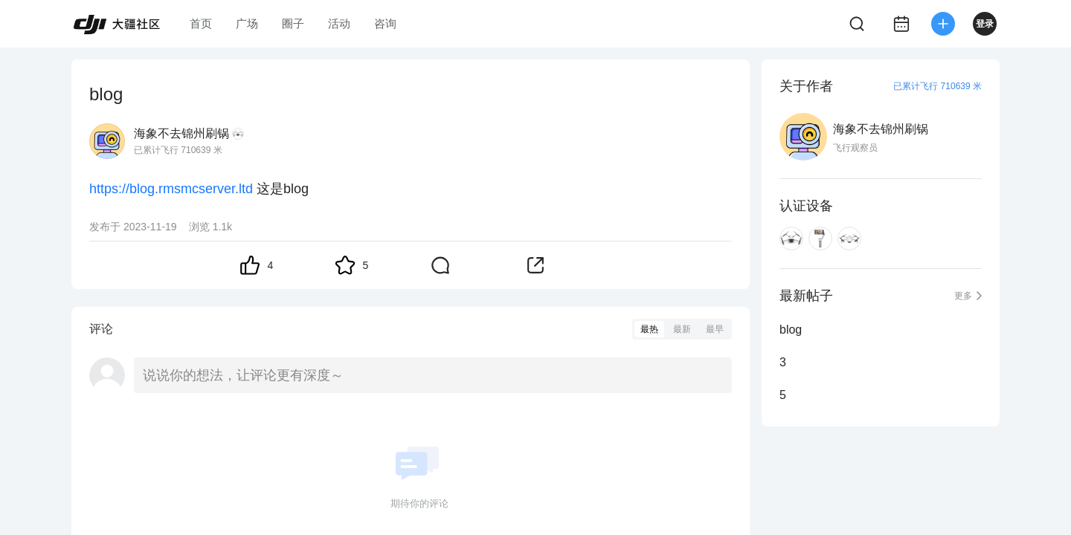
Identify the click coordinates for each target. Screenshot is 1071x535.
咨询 (385, 23)
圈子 (293, 23)
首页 (201, 23)
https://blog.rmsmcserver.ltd (171, 188)
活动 (339, 23)
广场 (247, 23)
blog (790, 329)
